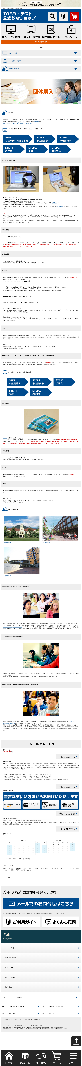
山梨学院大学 (7, 576)
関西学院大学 (7, 542)
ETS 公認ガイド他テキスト (16, 61)
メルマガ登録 (12, 1013)
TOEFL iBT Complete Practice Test (12, 627)
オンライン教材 (13, 53)
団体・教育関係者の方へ (8, 1019)
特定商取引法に (56, 1006)
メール (5, 237)
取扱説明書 (60, 206)
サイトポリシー (46, 1019)
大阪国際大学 (46, 542)
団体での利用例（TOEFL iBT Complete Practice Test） (18, 123)
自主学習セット (9, 987)
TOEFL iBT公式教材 (10, 948)
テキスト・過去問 (10, 977)
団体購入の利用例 (14, 68)
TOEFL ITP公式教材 (10, 957)
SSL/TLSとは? (7, 877)
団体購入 (19, 997)
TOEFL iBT (16, 1006)
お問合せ (36, 121)
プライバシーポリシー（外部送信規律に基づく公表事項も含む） (28, 1019)
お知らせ (51, 1013)
